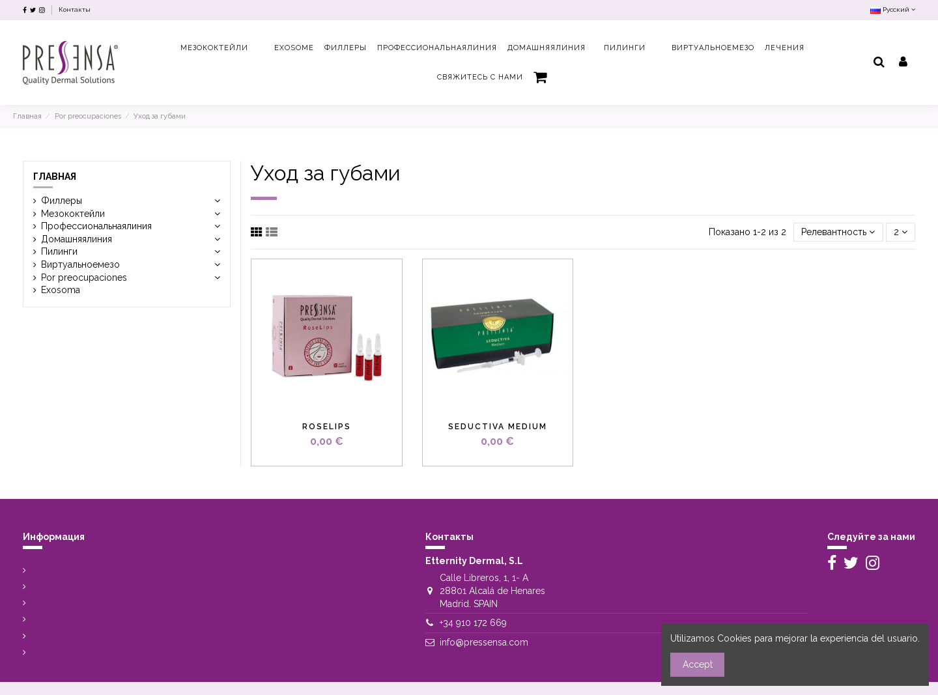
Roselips (326, 426)
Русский (892, 9)
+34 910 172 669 (473, 622)
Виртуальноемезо (80, 264)
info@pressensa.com (484, 642)
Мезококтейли (81, 213)
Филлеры (61, 200)
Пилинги (59, 251)
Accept (698, 664)
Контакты (75, 9)
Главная (54, 176)
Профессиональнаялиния (96, 226)
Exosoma (60, 290)
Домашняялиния (76, 239)
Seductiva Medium (497, 426)
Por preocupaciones (84, 277)
